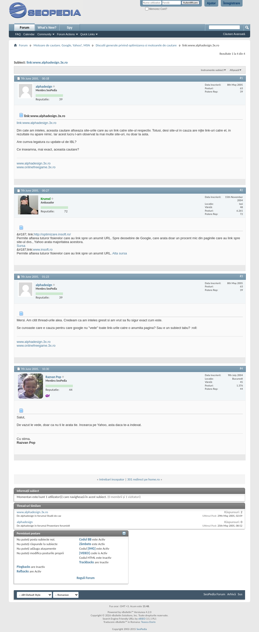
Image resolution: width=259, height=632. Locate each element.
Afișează (234, 70)
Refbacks (23, 571)
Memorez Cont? (156, 9)
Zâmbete (85, 544)
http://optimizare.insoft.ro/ (52, 234)
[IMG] (92, 548)
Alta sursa (119, 253)
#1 (241, 78)
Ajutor (211, 3)
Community (44, 34)
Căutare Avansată (234, 33)
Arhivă (231, 594)
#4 (241, 368)
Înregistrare (231, 3)
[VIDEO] (84, 553)
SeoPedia (142, 629)
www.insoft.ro (42, 249)
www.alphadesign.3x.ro (34, 163)
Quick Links (87, 34)
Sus (240, 594)
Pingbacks (23, 567)
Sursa (21, 246)
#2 (241, 190)
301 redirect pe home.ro (143, 479)
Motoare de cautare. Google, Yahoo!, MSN (61, 45)
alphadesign (25, 522)
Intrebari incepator (111, 479)
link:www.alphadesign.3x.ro (47, 62)
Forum (24, 27)
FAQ (18, 34)
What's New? (47, 27)
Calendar (29, 34)
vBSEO (142, 618)
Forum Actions (66, 34)
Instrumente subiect (212, 70)
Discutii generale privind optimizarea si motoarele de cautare (136, 45)
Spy (69, 27)
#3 (241, 276)
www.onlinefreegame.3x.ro (36, 167)
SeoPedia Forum (214, 594)
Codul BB (85, 539)
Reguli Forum (86, 578)
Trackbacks (86, 562)
